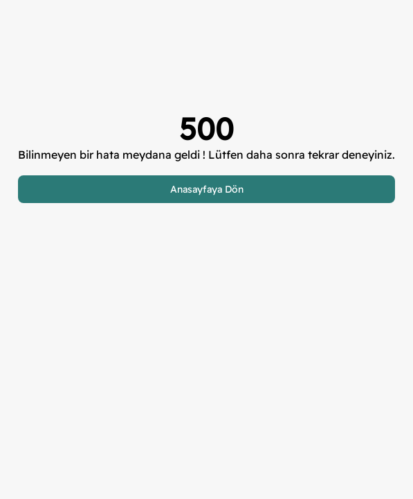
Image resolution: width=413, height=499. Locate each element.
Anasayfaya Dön (207, 189)
